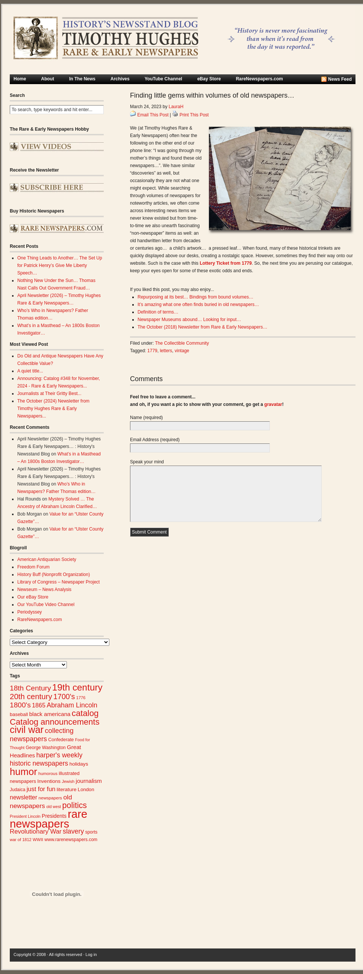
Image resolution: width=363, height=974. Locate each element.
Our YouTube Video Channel (45, 604)
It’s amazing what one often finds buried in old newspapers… (198, 304)
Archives (120, 78)
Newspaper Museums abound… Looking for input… (189, 319)
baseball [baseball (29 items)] (19, 714)
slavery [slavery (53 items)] (73, 831)
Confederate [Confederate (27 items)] (61, 739)
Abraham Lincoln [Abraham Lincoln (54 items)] (72, 705)
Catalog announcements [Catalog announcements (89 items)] (55, 722)
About (47, 78)
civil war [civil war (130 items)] (27, 729)
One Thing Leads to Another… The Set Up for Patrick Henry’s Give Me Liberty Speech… (59, 265)
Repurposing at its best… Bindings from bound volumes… (195, 297)
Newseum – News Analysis (44, 589)
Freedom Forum (33, 567)
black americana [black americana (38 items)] (50, 714)
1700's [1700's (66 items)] (64, 696)
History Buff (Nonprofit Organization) (53, 574)
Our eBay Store (32, 597)
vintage (182, 350)
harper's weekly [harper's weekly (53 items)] (59, 755)
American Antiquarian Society (46, 559)
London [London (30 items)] (86, 789)
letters (166, 350)
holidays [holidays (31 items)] (79, 764)
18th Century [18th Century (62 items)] (30, 688)
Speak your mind (147, 461)
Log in (91, 954)
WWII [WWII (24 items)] (38, 839)
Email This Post (152, 115)
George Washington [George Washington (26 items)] (45, 747)
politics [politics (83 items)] (74, 805)
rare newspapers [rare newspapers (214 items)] (48, 819)
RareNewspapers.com (259, 78)
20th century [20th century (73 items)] (31, 696)
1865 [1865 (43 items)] (38, 705)
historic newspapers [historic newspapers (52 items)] (39, 763)
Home (20, 78)
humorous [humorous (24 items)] (47, 773)
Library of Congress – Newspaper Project (58, 582)
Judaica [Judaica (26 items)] (17, 789)
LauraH (176, 106)
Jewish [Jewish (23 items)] (68, 781)
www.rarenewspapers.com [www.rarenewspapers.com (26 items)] (70, 839)
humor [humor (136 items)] (23, 771)
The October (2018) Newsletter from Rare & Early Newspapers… (202, 327)
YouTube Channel (163, 78)
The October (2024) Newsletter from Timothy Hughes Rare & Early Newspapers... (53, 408)
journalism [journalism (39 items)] (89, 781)
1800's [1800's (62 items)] (20, 705)
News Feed (340, 79)
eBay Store (209, 78)
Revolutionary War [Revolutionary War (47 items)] (36, 831)
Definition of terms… (158, 312)
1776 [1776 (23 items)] (81, 697)
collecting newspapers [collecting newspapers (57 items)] (42, 735)
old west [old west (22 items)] (53, 806)
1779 (152, 350)
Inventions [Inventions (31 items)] (48, 781)
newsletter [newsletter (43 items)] (23, 797)
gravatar (273, 404)
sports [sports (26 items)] (91, 832)
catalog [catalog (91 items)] (85, 713)
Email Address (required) (155, 439)
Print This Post (194, 115)
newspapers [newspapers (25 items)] (50, 797)
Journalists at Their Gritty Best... (49, 393)
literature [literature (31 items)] (67, 789)
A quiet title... (30, 371)
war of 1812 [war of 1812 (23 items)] (21, 839)
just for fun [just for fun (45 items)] (41, 789)
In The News (82, 78)
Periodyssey (29, 612)
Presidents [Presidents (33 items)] (54, 816)
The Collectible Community (182, 343)
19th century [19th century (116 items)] (77, 687)
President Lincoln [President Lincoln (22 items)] (25, 816)
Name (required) (146, 417)
